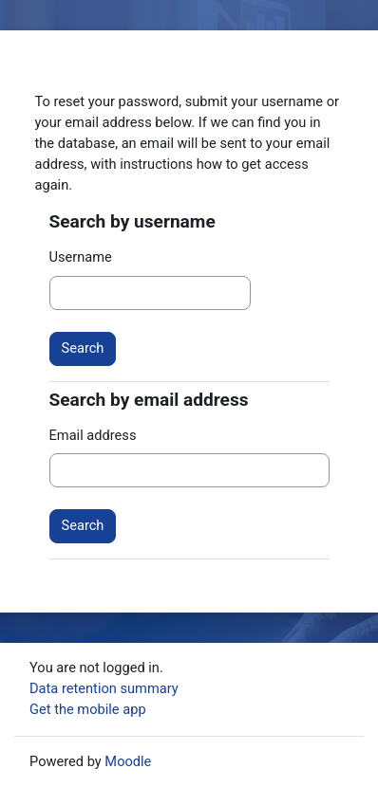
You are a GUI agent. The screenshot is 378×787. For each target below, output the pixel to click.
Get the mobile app (87, 709)
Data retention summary (104, 688)
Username (80, 256)
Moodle (127, 761)
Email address (93, 435)
